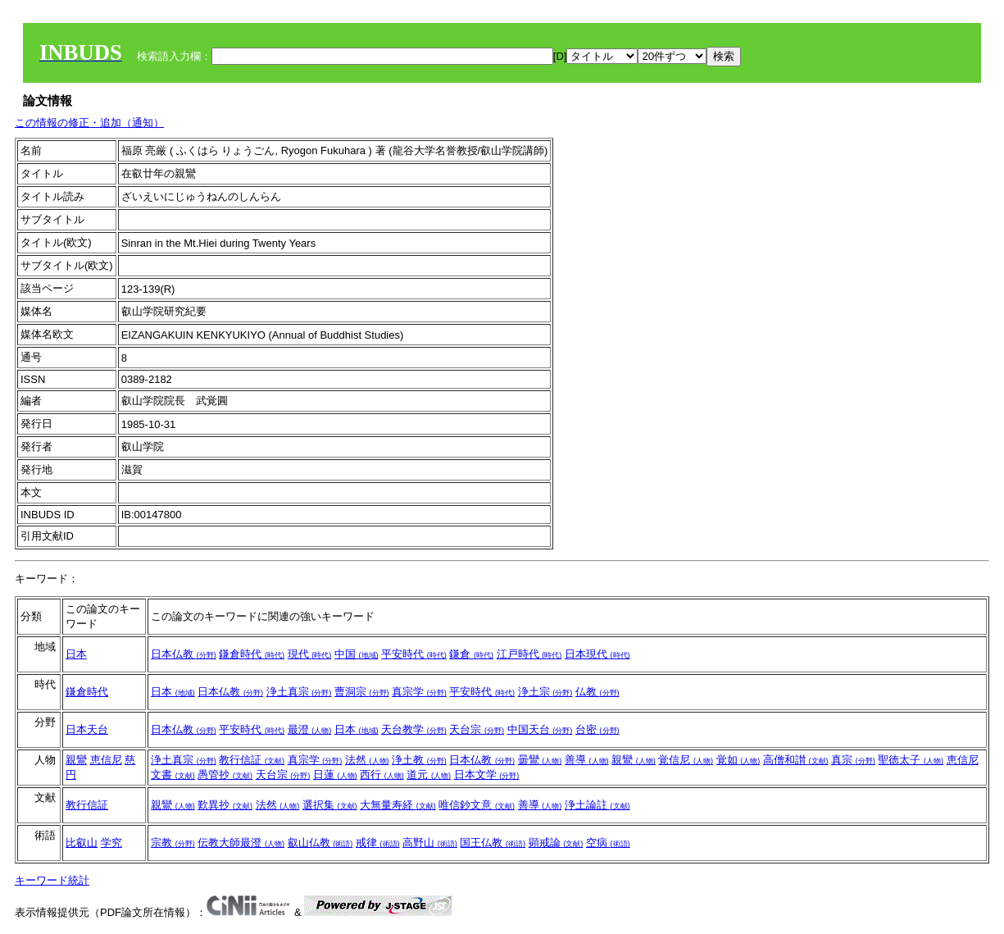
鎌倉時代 (251, 654)
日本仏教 (183, 654)
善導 (587, 760)
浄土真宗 (299, 692)
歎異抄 (225, 805)
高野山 (429, 842)
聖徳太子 (910, 760)
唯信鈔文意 (476, 805)
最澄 (310, 729)
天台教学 (414, 729)
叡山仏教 (320, 842)
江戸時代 (529, 654)
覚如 (738, 760)
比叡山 (82, 842)
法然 (367, 760)
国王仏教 (492, 842)
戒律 (378, 842)
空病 (608, 842)
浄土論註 (597, 805)
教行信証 (251, 760)
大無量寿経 (398, 805)
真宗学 (419, 692)
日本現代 (597, 654)
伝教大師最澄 (241, 842)
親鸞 (76, 760)
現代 (310, 654)
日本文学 (487, 774)
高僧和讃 (796, 760)
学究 (111, 842)
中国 (356, 654)
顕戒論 (556, 842)
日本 (76, 654)
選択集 (329, 805)
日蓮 (335, 774)
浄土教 (419, 760)
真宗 (853, 760)
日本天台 (87, 729)
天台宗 (476, 729)
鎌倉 (471, 654)
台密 (597, 729)
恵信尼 (106, 760)
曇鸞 (540, 760)
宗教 (173, 842)
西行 (382, 774)
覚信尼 (685, 760)
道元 (429, 774)
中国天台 (540, 729)
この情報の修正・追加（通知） (89, 122)
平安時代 (414, 654)
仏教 (597, 692)
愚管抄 (225, 774)
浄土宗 (545, 692)
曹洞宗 (361, 692)
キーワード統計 (52, 880)
